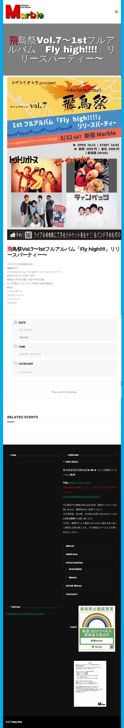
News (73, 577)
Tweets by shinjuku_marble (25, 613)
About (70, 546)
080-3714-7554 (80, 482)
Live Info (25, 372)
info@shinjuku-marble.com (81, 496)
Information (74, 562)
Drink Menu (74, 585)
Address (72, 554)
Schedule (75, 569)
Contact (71, 594)
